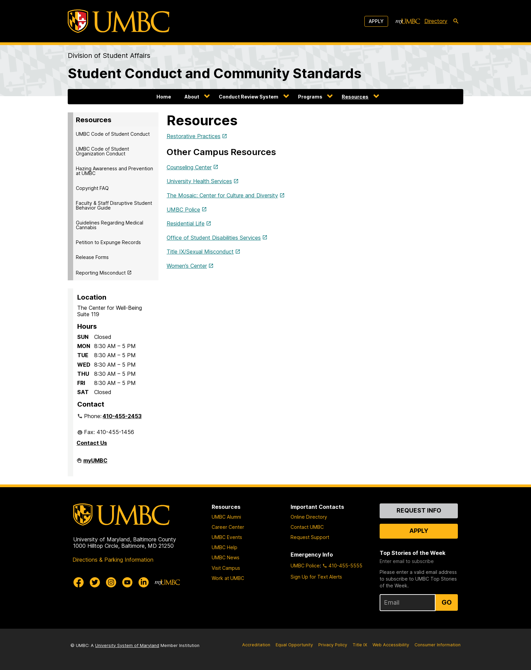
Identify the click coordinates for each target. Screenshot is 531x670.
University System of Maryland (127, 645)
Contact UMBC (307, 527)
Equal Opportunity (294, 644)
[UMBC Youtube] (127, 582)
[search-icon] (455, 21)
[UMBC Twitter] (94, 582)
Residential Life (186, 223)
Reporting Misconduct (101, 273)
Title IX (360, 644)
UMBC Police (183, 209)
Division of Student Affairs (109, 55)
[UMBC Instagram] (111, 582)
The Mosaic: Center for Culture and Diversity (222, 195)
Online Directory (309, 517)
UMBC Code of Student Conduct (113, 134)
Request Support (310, 537)
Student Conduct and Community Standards (214, 73)
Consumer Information (438, 644)
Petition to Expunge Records (108, 242)
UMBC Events (227, 537)
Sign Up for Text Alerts (316, 577)
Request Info (419, 510)
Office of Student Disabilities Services (214, 237)
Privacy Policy (332, 644)
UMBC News (225, 557)
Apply (376, 21)
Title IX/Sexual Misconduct (200, 251)
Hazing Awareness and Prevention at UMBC (114, 171)
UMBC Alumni (226, 517)
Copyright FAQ (92, 188)
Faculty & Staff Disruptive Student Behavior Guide (114, 205)
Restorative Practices (193, 136)
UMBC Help (224, 547)
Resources (355, 97)
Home (163, 97)
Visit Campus (226, 568)
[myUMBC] (408, 21)
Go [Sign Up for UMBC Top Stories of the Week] (447, 602)
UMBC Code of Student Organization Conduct (102, 151)
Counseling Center (189, 167)
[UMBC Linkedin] (143, 582)
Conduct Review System (248, 97)
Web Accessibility (391, 644)
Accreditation (256, 644)
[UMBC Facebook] (78, 582)
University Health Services (199, 181)
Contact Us (92, 442)
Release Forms (92, 257)
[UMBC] (118, 21)
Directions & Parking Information (112, 559)
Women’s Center (187, 265)
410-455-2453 (122, 416)
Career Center (228, 527)
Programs (310, 97)
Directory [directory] (436, 21)
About (192, 97)
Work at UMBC (228, 578)
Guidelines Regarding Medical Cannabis (109, 225)
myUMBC (95, 463)
